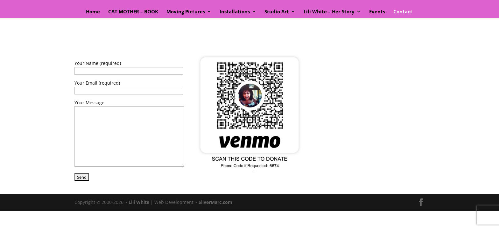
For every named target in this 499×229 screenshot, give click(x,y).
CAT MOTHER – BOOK (133, 12)
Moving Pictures (185, 12)
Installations (235, 12)
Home (93, 12)
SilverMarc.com (215, 202)
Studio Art (276, 12)
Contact (402, 12)
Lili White (139, 202)
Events (377, 12)
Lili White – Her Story (329, 12)
